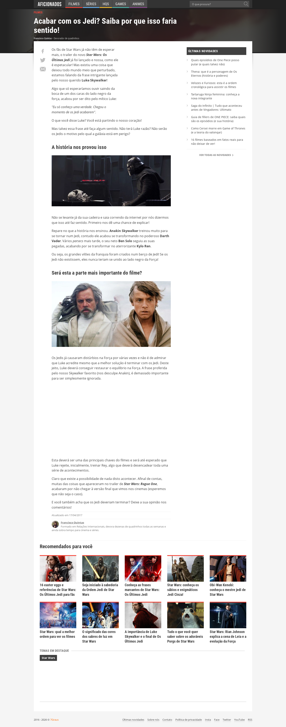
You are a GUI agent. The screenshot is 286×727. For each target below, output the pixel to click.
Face (216, 719)
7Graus (54, 719)
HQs (106, 4)
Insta (208, 719)
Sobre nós (153, 719)
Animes (138, 4)
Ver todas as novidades (216, 155)
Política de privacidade (188, 719)
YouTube (239, 719)
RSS (250, 719)
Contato (167, 719)
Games (120, 4)
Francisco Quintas (72, 522)
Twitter (227, 719)
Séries (91, 4)
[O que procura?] (246, 4)
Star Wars (48, 658)
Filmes (74, 4)
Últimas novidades (133, 719)
